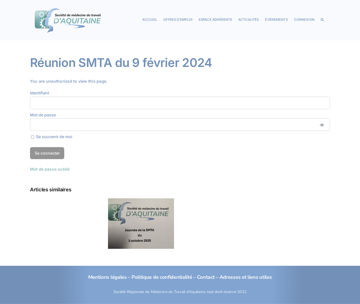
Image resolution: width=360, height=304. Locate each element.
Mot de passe (43, 114)
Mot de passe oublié (50, 169)
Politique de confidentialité (162, 277)
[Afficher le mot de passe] (322, 124)
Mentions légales (107, 277)
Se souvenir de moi (51, 136)
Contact (206, 277)
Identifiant (39, 92)
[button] (322, 19)
